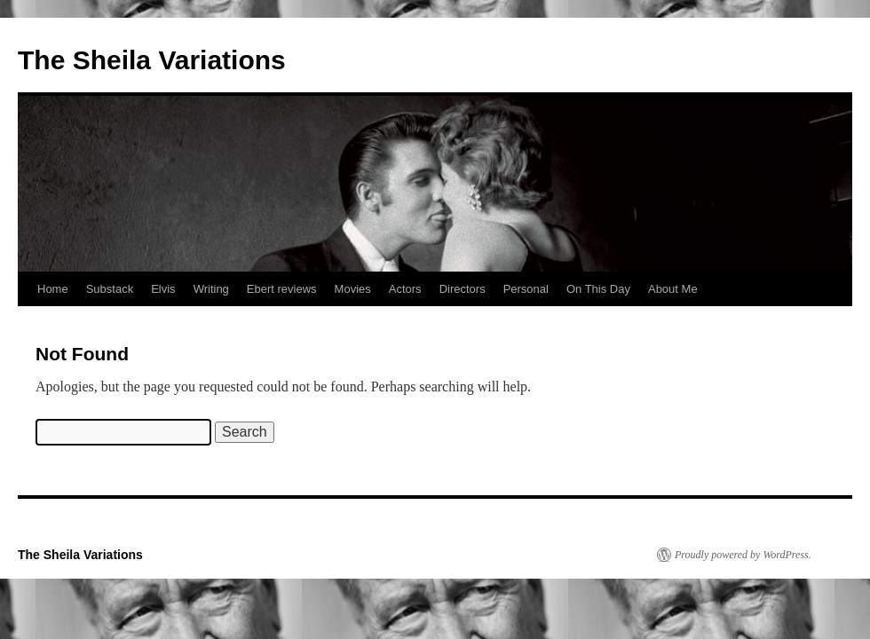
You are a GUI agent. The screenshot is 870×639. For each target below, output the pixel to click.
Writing (211, 289)
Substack (109, 289)
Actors (405, 289)
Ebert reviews (282, 289)
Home (52, 289)
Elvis (163, 289)
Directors (462, 289)
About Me (673, 289)
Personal (526, 289)
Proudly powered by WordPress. (743, 554)
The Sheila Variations (152, 60)
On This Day (598, 289)
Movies (353, 289)
